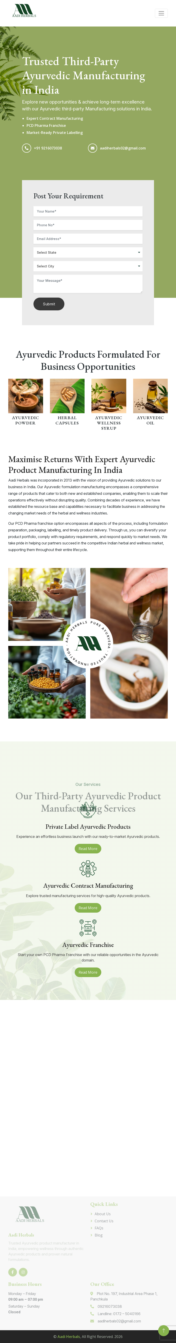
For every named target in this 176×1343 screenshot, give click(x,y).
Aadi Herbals (69, 1336)
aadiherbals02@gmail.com (123, 148)
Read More (88, 848)
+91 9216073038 (48, 148)
